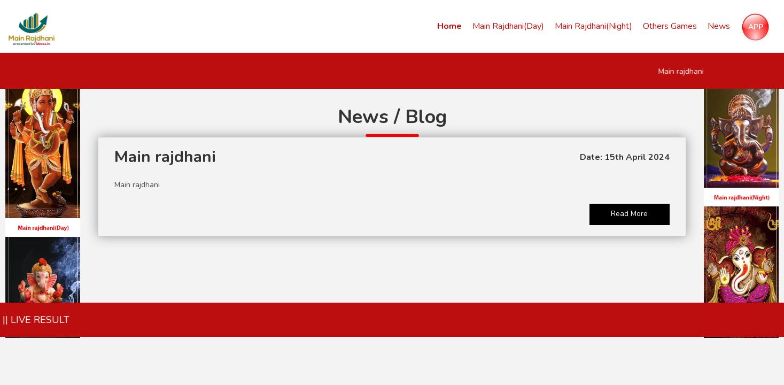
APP (755, 27)
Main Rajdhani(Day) (508, 26)
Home (449, 26)
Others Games (670, 26)
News (719, 26)
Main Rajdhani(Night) (593, 26)
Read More (629, 214)
